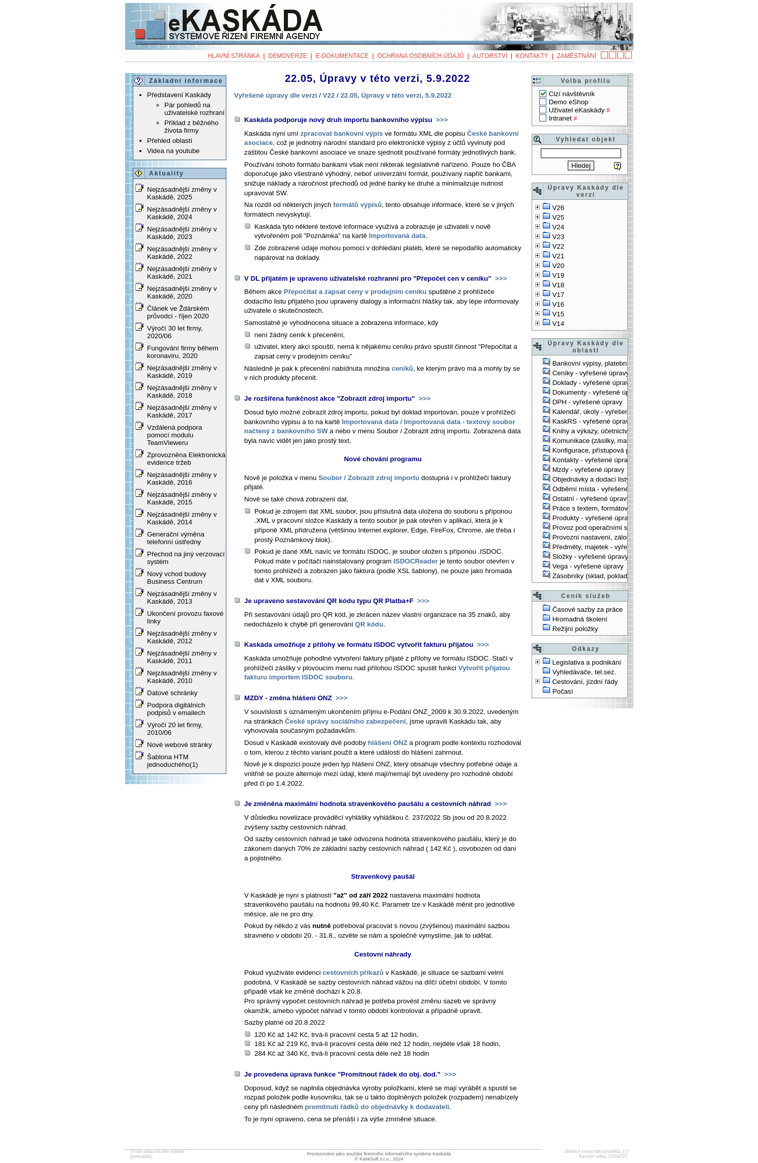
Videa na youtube (173, 151)
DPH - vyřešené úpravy (587, 402)
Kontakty (532, 55)
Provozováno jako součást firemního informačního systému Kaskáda (379, 1153)
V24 (558, 227)
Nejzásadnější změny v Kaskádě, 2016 (182, 478)
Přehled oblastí (169, 140)
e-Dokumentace (341, 55)
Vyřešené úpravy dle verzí (275, 95)
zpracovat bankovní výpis (341, 133)
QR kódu (369, 624)
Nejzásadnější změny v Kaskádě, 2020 (182, 292)
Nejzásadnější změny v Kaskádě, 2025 (182, 193)
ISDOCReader (415, 561)
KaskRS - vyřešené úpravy (592, 421)
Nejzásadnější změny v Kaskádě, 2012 (182, 637)
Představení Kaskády (179, 95)
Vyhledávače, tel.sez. (584, 672)
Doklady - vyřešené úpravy (592, 382)
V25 (558, 217)
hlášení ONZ (387, 743)
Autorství (490, 55)
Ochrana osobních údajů (420, 55)
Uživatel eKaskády (577, 110)
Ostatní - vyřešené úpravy (591, 498)
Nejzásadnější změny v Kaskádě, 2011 (182, 657)
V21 (558, 256)
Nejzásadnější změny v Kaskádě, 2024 (182, 213)
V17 (558, 295)
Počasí (562, 691)
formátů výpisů (357, 204)
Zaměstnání (576, 55)
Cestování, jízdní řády (585, 681)
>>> (441, 120)
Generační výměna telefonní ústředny (176, 538)
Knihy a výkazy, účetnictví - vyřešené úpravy (618, 431)
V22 (558, 246)
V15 (558, 314)
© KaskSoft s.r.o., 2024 (379, 1158)
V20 (558, 266)
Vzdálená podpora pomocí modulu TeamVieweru (174, 435)
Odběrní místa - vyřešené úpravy (601, 489)
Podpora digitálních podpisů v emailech (176, 709)
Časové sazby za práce (587, 609)
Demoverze (288, 55)
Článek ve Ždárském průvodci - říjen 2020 (178, 312)
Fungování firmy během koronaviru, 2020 (182, 352)
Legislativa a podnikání (586, 662)
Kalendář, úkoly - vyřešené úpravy (603, 411)
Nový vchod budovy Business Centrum (176, 577)
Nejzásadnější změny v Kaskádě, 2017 (182, 411)
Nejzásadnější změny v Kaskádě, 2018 (182, 391)
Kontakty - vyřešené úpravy (593, 460)
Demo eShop (569, 102)
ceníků (402, 368)
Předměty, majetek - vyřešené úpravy (608, 547)
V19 (558, 275)
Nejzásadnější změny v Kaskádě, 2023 (182, 233)
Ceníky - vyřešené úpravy (590, 373)
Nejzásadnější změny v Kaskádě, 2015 (182, 498)
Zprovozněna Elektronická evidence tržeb (186, 458)
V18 (558, 285)
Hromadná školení (579, 619)
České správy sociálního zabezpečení (345, 721)
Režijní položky (575, 629)
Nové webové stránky (179, 745)
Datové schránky (172, 693)
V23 (558, 237)
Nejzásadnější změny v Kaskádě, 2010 (182, 676)
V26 (558, 208)
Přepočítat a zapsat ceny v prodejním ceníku (355, 291)
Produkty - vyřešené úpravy (593, 518)
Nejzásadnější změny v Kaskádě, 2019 (182, 371)
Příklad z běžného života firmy (191, 126)
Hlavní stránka (233, 55)
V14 (558, 323)
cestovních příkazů (353, 972)
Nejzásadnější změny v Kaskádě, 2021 (182, 272)
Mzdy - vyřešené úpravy (588, 469)
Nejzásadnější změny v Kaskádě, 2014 (182, 518)
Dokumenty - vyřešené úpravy (597, 392)
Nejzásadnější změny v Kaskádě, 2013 (182, 597)
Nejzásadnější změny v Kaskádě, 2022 (182, 252)
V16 (558, 304)
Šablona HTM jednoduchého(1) (172, 760)
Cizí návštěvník (572, 94)
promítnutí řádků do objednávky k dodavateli (377, 1107)
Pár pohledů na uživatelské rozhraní (194, 108)
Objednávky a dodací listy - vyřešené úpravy (619, 479)
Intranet (560, 118)
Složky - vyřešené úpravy (590, 556)
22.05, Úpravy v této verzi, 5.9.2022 (396, 95)
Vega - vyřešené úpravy (588, 566)
